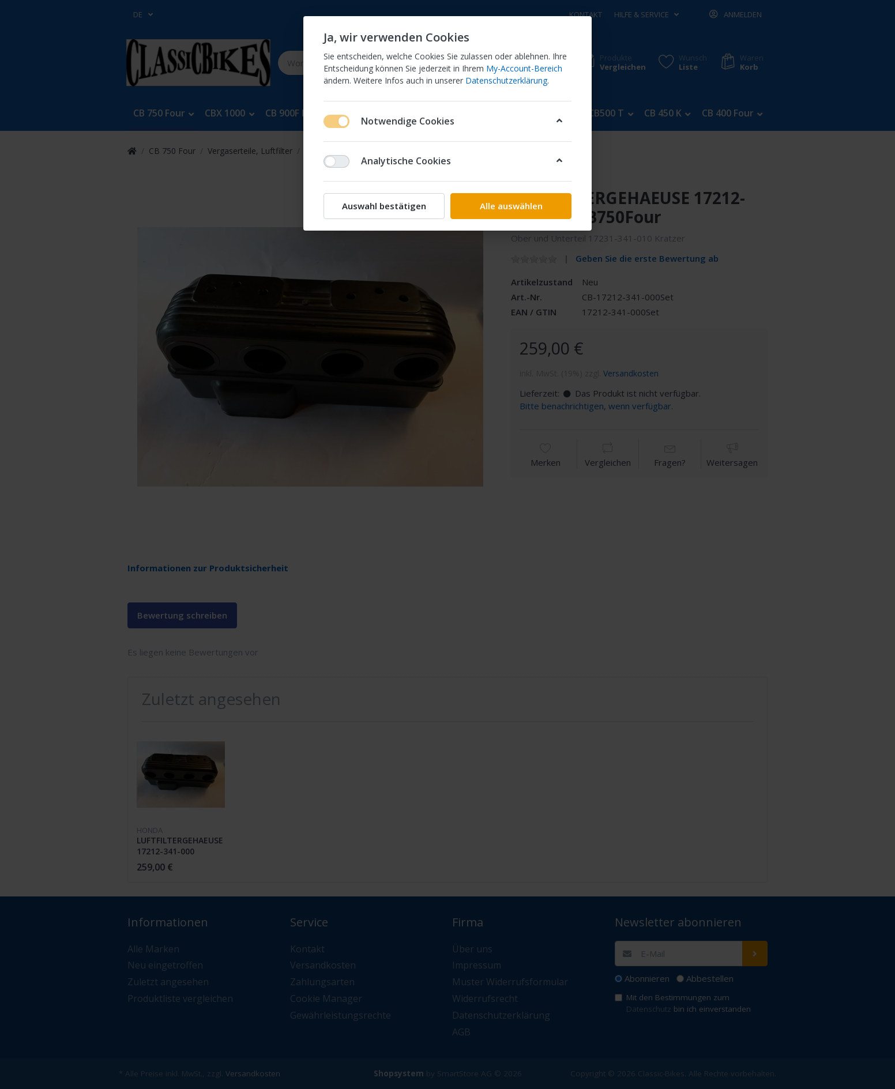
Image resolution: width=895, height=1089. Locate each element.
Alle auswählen (511, 206)
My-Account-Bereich (524, 68)
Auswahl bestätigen (384, 206)
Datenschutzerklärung (506, 80)
